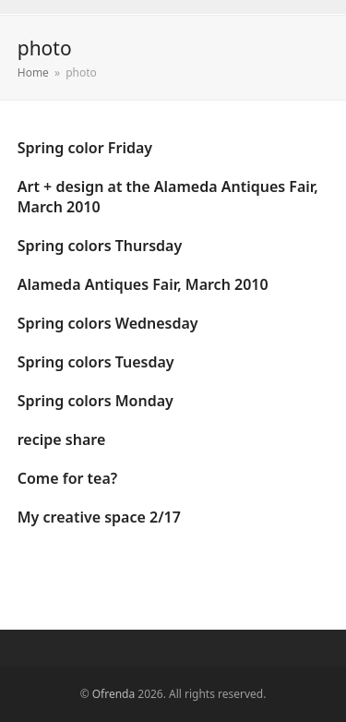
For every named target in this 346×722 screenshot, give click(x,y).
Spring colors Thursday (100, 245)
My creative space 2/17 (99, 517)
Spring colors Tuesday (96, 362)
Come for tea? (67, 478)
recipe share (62, 439)
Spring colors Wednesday (108, 323)
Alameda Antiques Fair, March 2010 (143, 284)
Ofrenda (113, 694)
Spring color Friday (85, 148)
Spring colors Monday (95, 401)
